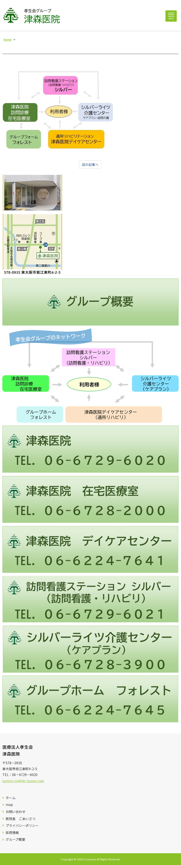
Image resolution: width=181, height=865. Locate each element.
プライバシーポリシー (22, 825)
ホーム (11, 798)
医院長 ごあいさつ (20, 819)
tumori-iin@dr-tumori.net (23, 780)
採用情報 (12, 832)
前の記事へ (90, 164)
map (9, 804)
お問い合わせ (15, 811)
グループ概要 (15, 839)
